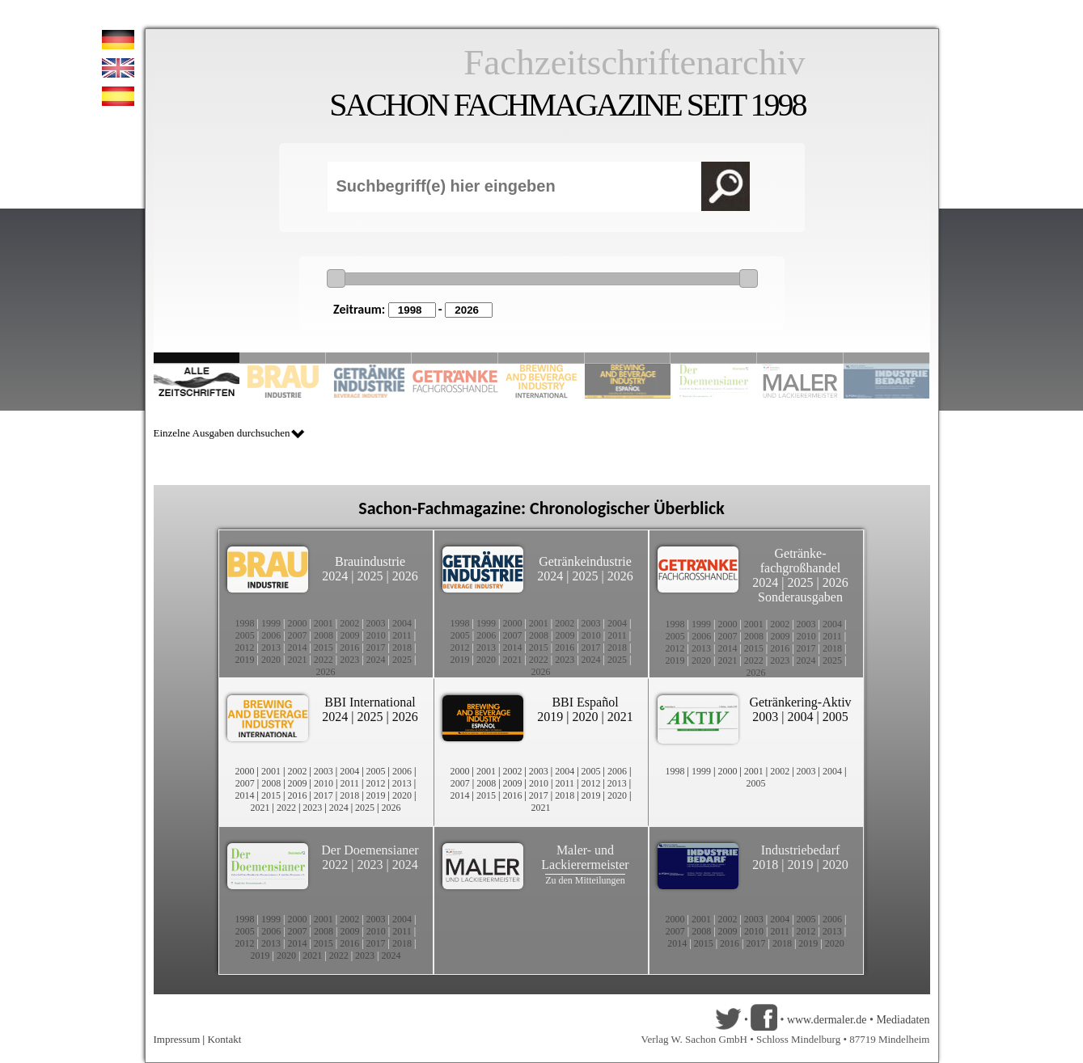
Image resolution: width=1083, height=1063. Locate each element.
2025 (370, 576)
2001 (323, 623)
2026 (405, 576)
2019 (245, 659)
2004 (402, 623)
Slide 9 (800, 357)
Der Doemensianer (369, 850)
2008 (323, 635)
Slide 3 (369, 357)
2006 (271, 635)
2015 (323, 647)
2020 (271, 659)
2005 (245, 635)
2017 (376, 647)
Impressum (177, 1039)
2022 (323, 659)
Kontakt (224, 1039)
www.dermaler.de (827, 1020)
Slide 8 (714, 357)
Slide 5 (541, 357)
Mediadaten (902, 1020)
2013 (271, 647)
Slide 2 (282, 357)
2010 (376, 635)
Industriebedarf (800, 850)
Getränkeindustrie (585, 561)
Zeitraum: (359, 309)
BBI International (369, 702)
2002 (349, 623)
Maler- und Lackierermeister (584, 857)
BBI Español (585, 702)
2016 (349, 647)
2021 (297, 659)
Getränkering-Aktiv (800, 702)
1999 (271, 623)
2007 (297, 635)
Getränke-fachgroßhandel (800, 560)
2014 (297, 647)
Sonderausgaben (800, 597)
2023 (349, 659)
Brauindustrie (370, 561)
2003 (376, 623)
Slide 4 (455, 357)
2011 (402, 635)
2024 (335, 576)
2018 (402, 647)
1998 (245, 623)
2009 (349, 635)
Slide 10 (887, 357)
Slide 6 (628, 357)
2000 (297, 623)
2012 (245, 647)
